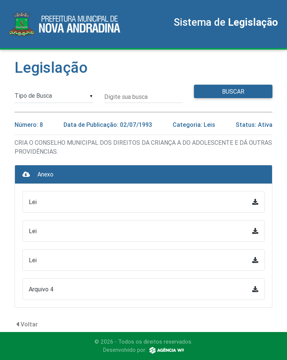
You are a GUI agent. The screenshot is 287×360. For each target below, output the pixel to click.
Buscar (233, 91)
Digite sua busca (126, 96)
